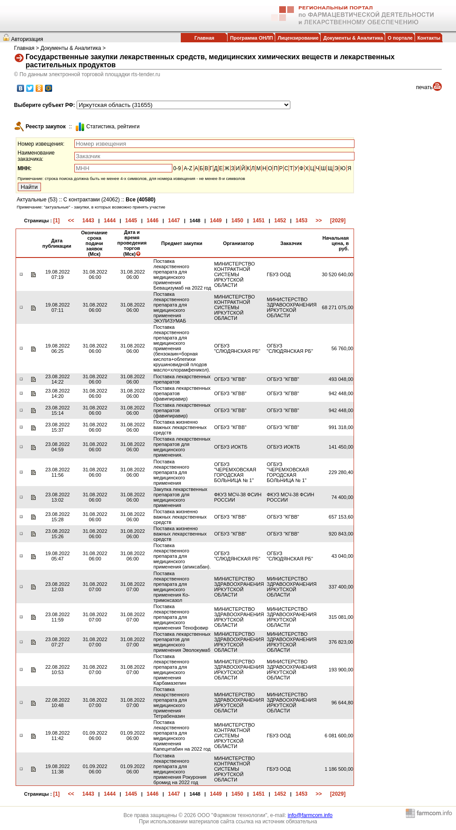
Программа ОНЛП (251, 38)
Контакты (428, 38)
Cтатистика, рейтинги (113, 126)
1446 (153, 220)
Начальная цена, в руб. (335, 243)
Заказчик (291, 243)
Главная (204, 38)
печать (424, 87)
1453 (302, 220)
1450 (237, 220)
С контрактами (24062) (91, 199)
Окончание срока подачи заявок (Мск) (94, 243)
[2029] (338, 220)
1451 (259, 220)
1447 (174, 220)
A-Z (187, 168)
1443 (88, 220)
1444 (110, 220)
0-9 (177, 168)
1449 (216, 220)
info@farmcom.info (310, 815)
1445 (131, 220)
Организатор (238, 243)
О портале (400, 38)
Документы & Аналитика (353, 38)
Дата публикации (56, 243)
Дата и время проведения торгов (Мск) (132, 243)
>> (319, 220)
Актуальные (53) (37, 199)
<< (71, 220)
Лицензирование (298, 38)
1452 (280, 220)
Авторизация (27, 39)
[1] (56, 220)
